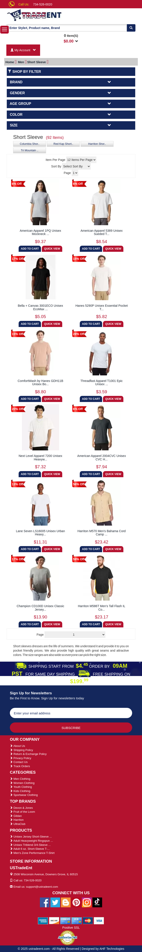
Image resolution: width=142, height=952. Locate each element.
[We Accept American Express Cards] (43, 920)
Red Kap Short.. (63, 143)
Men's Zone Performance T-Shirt (32, 853)
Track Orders (20, 766)
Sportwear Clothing (24, 795)
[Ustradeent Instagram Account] (87, 902)
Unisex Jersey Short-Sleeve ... (31, 836)
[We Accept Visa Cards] (99, 920)
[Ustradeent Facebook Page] (45, 902)
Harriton (17, 819)
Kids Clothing (20, 791)
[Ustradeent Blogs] (66, 902)
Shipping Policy (21, 750)
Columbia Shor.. (29, 143)
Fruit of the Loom (22, 811)
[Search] (131, 28)
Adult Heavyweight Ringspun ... (31, 840)
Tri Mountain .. (29, 150)
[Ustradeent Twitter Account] (55, 902)
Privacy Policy (20, 758)
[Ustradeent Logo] (43, 14)
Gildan (16, 815)
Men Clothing (20, 778)
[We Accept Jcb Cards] (76, 920)
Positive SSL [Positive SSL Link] (71, 927)
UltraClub (17, 824)
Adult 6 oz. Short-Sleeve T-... (30, 848)
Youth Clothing (21, 787)
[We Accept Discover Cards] (54, 920)
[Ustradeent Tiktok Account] (97, 902)
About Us (17, 746)
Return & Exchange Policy (28, 754)
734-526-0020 (42, 4)
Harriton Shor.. (97, 143)
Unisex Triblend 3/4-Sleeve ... (30, 844)
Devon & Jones (21, 807)
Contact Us (19, 762)
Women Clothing (22, 783)
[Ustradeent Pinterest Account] (76, 902)
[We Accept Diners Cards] (65, 920)
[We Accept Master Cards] (88, 920)
